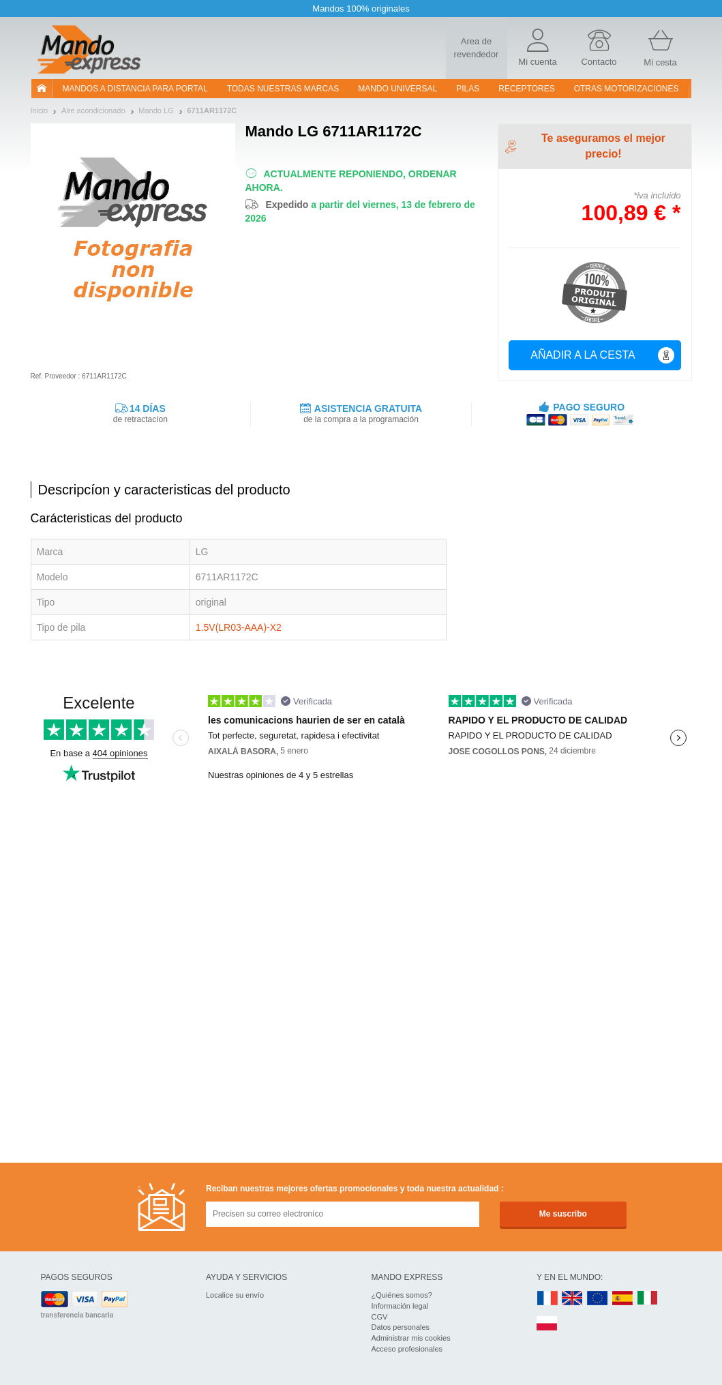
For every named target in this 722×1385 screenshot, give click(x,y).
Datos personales (401, 1327)
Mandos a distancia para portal (135, 88)
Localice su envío (235, 1295)
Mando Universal (397, 88)
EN (598, 1298)
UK (573, 1298)
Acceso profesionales (407, 1349)
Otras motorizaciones (626, 88)
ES (622, 1298)
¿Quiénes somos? (402, 1295)
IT (648, 1298)
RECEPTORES (526, 88)
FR (547, 1298)
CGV (380, 1317)
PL (547, 1323)
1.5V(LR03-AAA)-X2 (239, 627)
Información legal (400, 1306)
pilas (467, 88)
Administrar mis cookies (411, 1338)
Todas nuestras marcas (283, 88)
